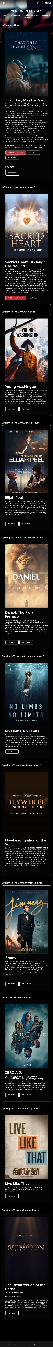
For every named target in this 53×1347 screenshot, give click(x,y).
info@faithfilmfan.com (38, 1344)
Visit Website (33, 152)
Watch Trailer (12, 157)
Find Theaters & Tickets (15, 152)
